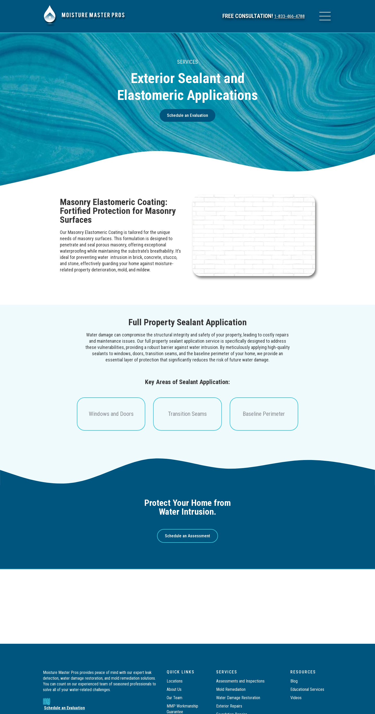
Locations (175, 681)
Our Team (174, 697)
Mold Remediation (231, 689)
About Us (174, 689)
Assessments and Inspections (240, 681)
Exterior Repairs (229, 706)
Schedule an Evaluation (64, 707)
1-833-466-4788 (286, 16)
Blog (294, 681)
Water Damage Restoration (238, 697)
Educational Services (307, 689)
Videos (296, 697)
